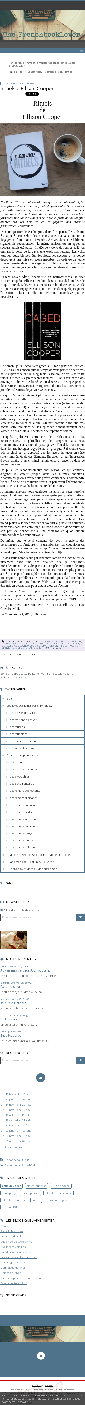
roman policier (49, 646)
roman (36, 1200)
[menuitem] (42, 64)
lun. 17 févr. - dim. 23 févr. (15, 1094)
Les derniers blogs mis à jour (21, 1389)
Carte (10, 883)
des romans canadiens (24, 826)
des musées (17, 727)
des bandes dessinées (23, 769)
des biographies (19, 776)
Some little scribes (11, 1231)
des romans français (22, 833)
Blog (9, 698)
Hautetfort (49, 1385)
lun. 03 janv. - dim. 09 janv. (16, 1130)
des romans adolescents (25, 791)
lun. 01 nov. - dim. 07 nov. (15, 1141)
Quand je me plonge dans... (23, 755)
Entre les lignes (10, 1035)
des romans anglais (21, 812)
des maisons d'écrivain (24, 720)
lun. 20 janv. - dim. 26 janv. (16, 1099)
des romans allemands (23, 798)
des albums (17, 762)
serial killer (49, 644)
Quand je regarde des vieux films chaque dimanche (38, 855)
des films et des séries (23, 713)
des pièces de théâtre (23, 741)
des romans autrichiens (24, 819)
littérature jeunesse (14, 1200)
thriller (63, 646)
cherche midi (27, 644)
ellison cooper (10, 644)
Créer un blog (37, 1385)
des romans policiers (51, 642)
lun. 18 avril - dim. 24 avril (15, 1120)
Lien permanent (13, 642)
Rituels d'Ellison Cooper (26, 88)
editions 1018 (10, 1207)
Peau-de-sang (10, 986)
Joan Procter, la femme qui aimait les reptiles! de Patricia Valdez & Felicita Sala (42, 64)
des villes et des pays (22, 748)
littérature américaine (21, 648)
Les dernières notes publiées (43, 1389)
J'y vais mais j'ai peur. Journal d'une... (25, 970)
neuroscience (32, 646)
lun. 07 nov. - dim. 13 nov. (15, 1110)
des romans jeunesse (23, 840)
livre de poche (61, 1186)
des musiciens (18, 734)
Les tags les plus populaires (64, 1389)
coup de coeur (11, 1186)
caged (38, 644)
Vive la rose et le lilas (13, 1247)
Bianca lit (5, 1226)
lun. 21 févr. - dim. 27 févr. (15, 1125)
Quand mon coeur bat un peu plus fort (30, 862)
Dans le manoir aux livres (15, 1252)
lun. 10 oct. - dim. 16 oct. (15, 1115)
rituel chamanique (68, 644)
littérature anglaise (57, 1200)
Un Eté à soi (8, 1019)
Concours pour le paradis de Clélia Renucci (50, 71)
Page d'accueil (16, 71)
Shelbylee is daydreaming (16, 1241)
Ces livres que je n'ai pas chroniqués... (29, 705)
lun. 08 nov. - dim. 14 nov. (15, 1136)
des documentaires (22, 783)
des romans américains (24, 805)
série (38, 648)
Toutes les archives (12, 1147)
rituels (77, 642)
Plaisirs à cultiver (10, 1273)
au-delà (18, 646)
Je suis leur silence (13, 1003)
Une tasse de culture (13, 1236)
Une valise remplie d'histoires (18, 1257)
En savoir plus (23, 1402)
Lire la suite (19, 677)
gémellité (7, 646)
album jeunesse (36, 1186)
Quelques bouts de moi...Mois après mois (31, 869)
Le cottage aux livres (12, 1262)
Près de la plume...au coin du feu (20, 1278)
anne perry (9, 1193)
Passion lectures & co (13, 1283)
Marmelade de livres (12, 1267)
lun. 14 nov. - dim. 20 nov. (15, 1104)
